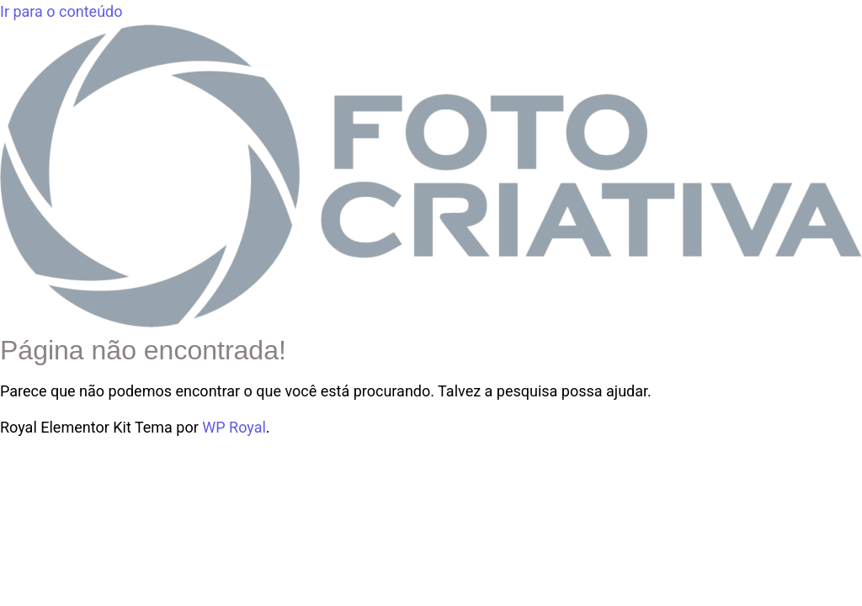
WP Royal (234, 427)
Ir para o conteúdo (61, 11)
